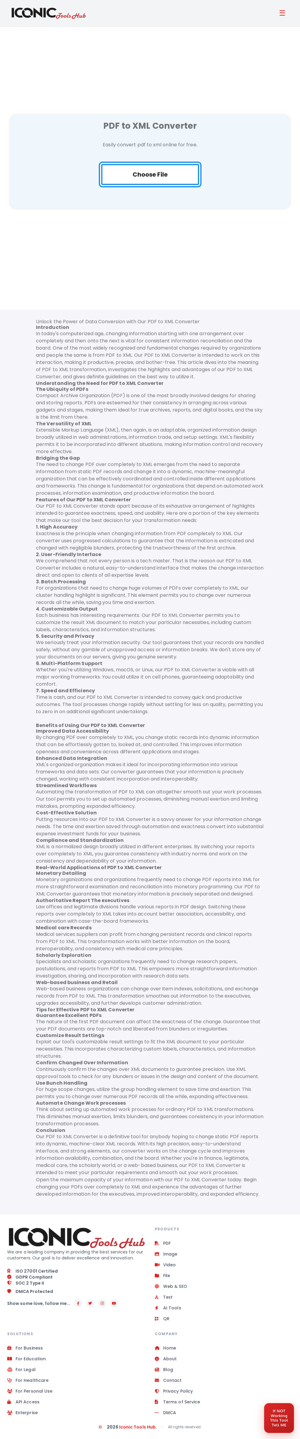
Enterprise (22, 1413)
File (162, 1276)
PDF (163, 1244)
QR (162, 1319)
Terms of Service (177, 1402)
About (166, 1359)
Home (165, 1348)
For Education (26, 1359)
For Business (25, 1348)
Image (166, 1254)
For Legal (21, 1370)
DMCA (165, 1413)
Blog (164, 1370)
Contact (168, 1381)
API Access (23, 1402)
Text (163, 1297)
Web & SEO (171, 1287)
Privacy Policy (174, 1391)
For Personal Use (29, 1391)
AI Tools (168, 1308)
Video (165, 1265)
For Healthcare (28, 1381)
